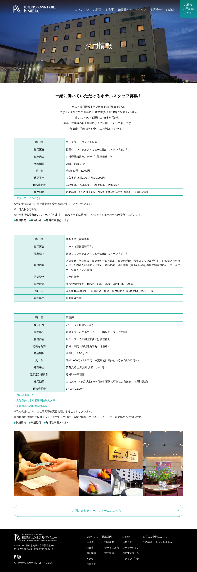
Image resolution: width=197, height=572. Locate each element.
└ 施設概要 (108, 542)
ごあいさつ (82, 9)
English (170, 9)
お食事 (110, 9)
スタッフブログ (130, 558)
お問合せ (156, 9)
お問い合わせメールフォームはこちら (97, 510)
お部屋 (97, 9)
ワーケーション (130, 547)
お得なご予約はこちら (155, 536)
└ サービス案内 (110, 547)
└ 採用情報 (108, 553)
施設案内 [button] (124, 9)
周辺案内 (91, 553)
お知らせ (127, 542)
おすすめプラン (130, 553)
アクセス (140, 9)
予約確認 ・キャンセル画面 (158, 542)
